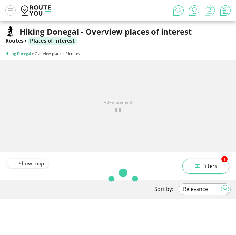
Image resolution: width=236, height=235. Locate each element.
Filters (211, 164)
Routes (14, 40)
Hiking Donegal (18, 53)
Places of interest (52, 40)
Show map (27, 163)
